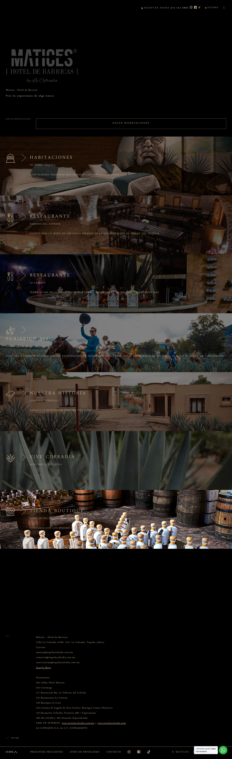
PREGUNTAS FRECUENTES (46, 752)
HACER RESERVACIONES (131, 123)
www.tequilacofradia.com (112, 723)
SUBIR (9, 752)
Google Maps (43, 668)
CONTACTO (113, 752)
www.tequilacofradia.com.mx (78, 723)
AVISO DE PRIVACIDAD (85, 752)
